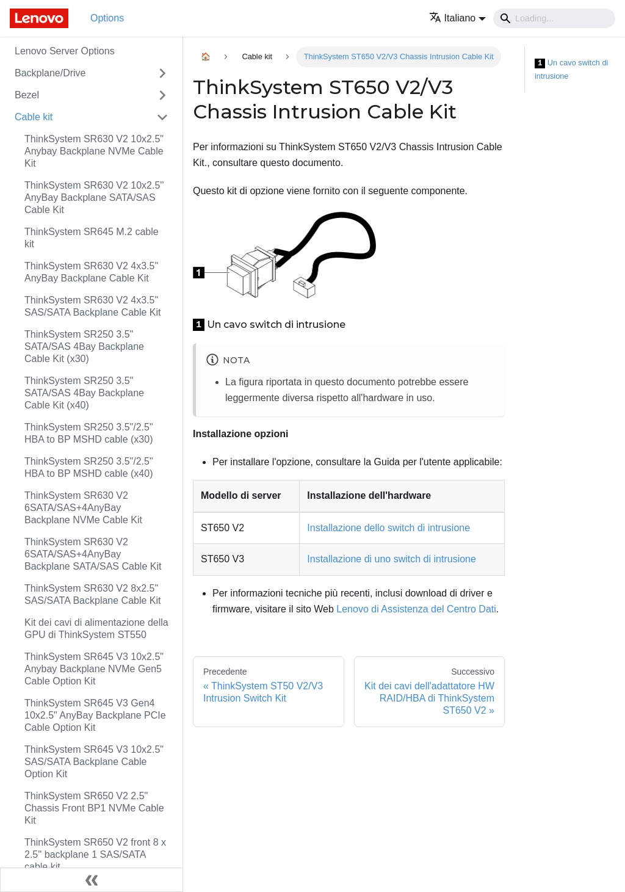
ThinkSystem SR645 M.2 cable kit (91, 238)
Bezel (27, 95)
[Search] (554, 18)
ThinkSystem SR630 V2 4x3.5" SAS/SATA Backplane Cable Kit (92, 306)
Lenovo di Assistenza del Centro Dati (416, 609)
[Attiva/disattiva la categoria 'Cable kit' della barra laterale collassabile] (162, 117)
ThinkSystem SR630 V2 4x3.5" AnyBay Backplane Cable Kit (91, 272)
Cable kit (33, 117)
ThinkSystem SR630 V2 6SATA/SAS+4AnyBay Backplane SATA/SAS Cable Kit (92, 554)
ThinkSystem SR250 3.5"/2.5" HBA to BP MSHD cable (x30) (88, 433)
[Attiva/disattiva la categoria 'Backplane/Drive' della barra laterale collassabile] (162, 73)
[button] (457, 18)
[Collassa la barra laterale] (91, 880)
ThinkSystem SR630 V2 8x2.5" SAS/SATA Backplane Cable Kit (92, 594)
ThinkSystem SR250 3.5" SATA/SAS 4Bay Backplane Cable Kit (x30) (84, 346)
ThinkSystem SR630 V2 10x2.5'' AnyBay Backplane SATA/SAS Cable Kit (94, 197)
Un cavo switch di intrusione (571, 69)
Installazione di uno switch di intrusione (391, 559)
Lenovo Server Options (65, 51)
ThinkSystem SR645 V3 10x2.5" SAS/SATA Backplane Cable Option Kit (94, 761)
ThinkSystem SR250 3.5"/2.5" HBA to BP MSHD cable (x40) (88, 467)
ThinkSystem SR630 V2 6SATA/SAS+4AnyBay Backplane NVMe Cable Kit (83, 507)
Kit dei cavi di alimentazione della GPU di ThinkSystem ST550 (96, 628)
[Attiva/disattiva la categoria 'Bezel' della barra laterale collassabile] (162, 95)
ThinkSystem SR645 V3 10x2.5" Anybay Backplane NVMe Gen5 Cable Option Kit (94, 668)
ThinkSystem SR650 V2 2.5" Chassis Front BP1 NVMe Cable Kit (94, 808)
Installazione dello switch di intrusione (388, 528)
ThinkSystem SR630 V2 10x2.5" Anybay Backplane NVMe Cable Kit (94, 151)
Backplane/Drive (50, 73)
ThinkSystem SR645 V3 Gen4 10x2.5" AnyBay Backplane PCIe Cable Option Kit (95, 715)
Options (107, 18)
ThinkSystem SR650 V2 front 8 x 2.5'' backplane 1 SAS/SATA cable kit (95, 854)
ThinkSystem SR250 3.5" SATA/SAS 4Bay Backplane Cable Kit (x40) (84, 392)
